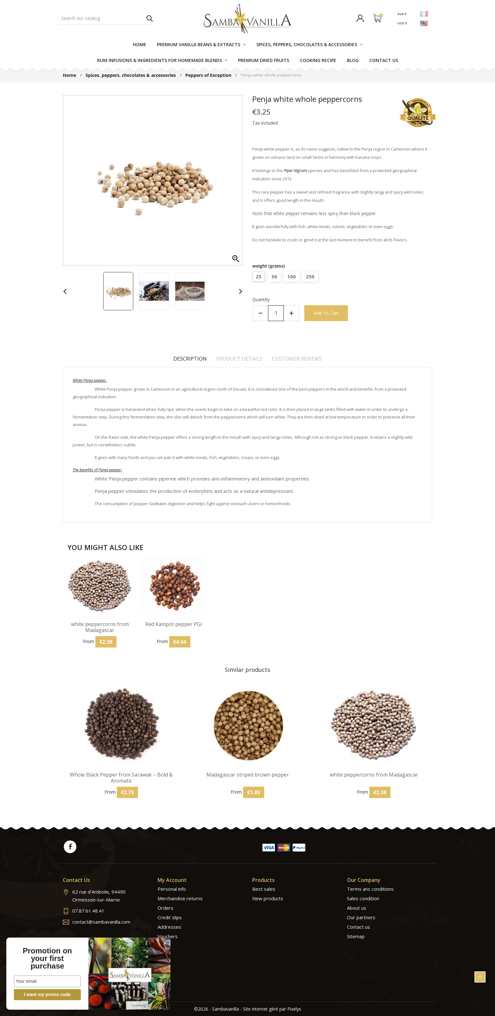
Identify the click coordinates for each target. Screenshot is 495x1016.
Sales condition (363, 898)
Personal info (172, 889)
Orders (165, 908)
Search (149, 18)
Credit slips (170, 917)
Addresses (169, 927)
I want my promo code (47, 994)
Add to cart (326, 313)
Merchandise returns (180, 898)
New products (267, 898)
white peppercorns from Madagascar (100, 627)
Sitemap (356, 936)
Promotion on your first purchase (47, 958)
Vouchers (168, 936)
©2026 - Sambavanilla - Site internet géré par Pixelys (247, 1009)
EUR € (402, 13)
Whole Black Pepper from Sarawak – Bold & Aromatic (121, 778)
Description (190, 358)
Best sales (263, 889)
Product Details (239, 358)
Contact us (358, 927)
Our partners (361, 917)
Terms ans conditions (370, 889)
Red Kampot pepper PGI (173, 624)
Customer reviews (297, 358)
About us (356, 908)
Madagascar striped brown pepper (247, 775)
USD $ (402, 23)
